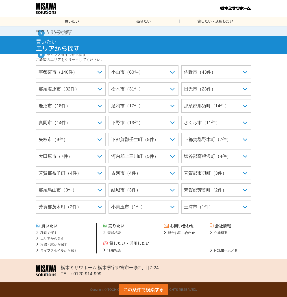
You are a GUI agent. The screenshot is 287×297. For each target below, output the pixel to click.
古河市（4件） (126, 173)
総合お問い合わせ (181, 233)
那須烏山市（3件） (58, 189)
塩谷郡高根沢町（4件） (207, 156)
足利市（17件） (127, 105)
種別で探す (48, 233)
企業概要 (221, 233)
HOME (40, 31)
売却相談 (114, 233)
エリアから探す (52, 238)
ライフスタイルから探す (58, 250)
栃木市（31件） (127, 88)
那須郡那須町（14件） (206, 105)
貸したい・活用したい (215, 21)
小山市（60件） (127, 72)
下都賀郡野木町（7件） (207, 139)
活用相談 (114, 250)
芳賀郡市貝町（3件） (205, 173)
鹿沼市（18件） (54, 105)
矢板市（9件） (53, 139)
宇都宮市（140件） (58, 72)
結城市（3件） (126, 189)
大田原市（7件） (55, 156)
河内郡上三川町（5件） (135, 156)
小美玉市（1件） (128, 206)
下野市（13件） (127, 122)
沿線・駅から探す (53, 244)
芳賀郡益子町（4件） (60, 173)
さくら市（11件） (202, 122)
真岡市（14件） (54, 122)
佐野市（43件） (200, 72)
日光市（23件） (200, 88)
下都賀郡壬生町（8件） (135, 139)
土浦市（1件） (198, 206)
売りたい (143, 21)
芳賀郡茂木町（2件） (60, 206)
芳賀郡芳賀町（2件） (205, 189)
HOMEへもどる (226, 250)
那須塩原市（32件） (59, 88)
